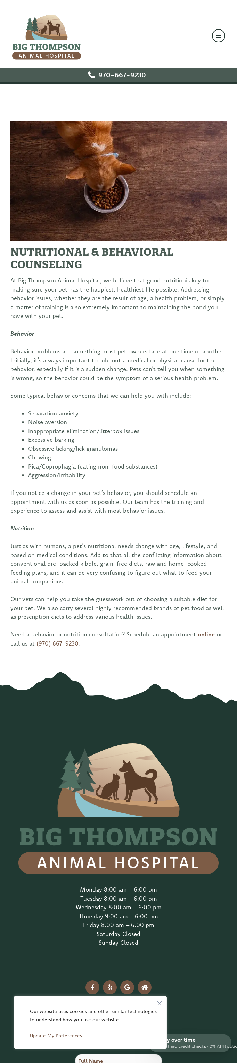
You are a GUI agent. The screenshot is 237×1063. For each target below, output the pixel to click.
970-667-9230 (122, 74)
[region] (90, 1022)
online (206, 634)
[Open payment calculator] (189, 1043)
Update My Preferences (56, 1035)
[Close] (159, 1001)
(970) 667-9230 (57, 643)
